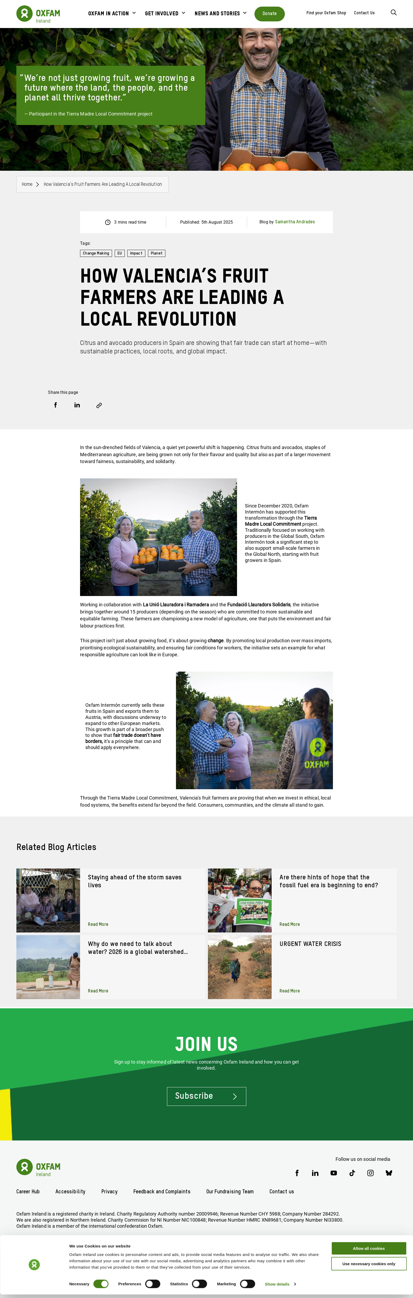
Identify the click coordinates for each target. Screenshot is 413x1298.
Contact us (291, 1192)
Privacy (112, 1192)
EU (120, 253)
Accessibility (72, 1192)
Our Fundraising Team (237, 1192)
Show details (277, 1287)
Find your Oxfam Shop (326, 13)
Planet (158, 253)
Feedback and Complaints (166, 1192)
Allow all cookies (369, 1251)
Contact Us (364, 13)
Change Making (96, 253)
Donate (270, 13)
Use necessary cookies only (368, 1267)
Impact (137, 253)
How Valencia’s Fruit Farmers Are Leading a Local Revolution (103, 184)
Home (27, 184)
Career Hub (29, 1192)
